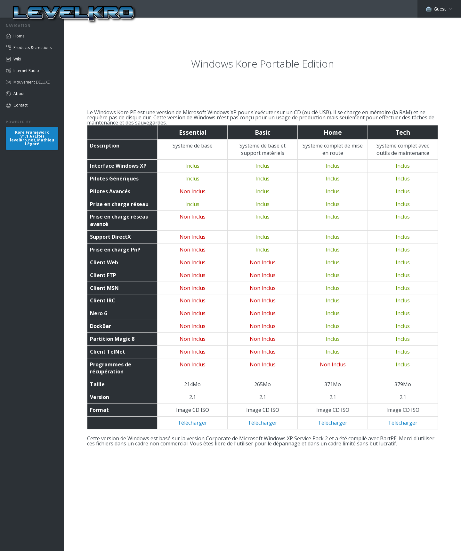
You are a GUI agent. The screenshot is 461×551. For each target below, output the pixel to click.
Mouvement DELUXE (31, 82)
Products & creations (32, 47)
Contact (20, 105)
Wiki (17, 59)
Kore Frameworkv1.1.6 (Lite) (32, 138)
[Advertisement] (262, 491)
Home (19, 36)
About (19, 93)
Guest (435, 9)
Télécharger (192, 422)
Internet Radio (26, 70)
